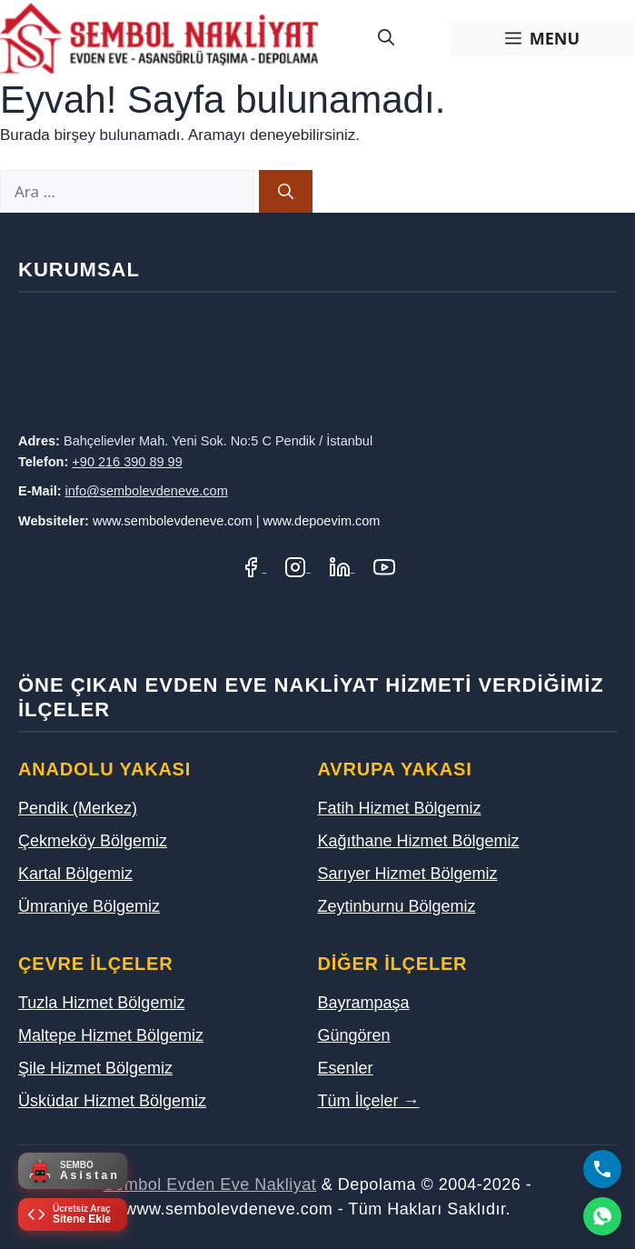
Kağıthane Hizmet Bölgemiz (419, 841)
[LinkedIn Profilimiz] (342, 566)
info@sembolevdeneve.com (146, 491)
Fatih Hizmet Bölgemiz (399, 808)
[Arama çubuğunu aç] (386, 38)
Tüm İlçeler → (369, 1101)
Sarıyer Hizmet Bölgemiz (408, 873)
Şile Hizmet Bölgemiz (95, 1068)
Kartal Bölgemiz (75, 873)
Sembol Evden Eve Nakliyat (210, 1184)
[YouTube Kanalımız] (384, 566)
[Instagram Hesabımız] (297, 566)
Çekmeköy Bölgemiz (92, 841)
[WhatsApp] (602, 1216)
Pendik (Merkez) (77, 808)
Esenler (345, 1068)
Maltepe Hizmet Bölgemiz (110, 1035)
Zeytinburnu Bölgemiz (397, 906)
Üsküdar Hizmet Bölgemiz (112, 1101)
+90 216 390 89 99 (127, 462)
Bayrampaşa (364, 1003)
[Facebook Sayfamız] (253, 566)
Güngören (354, 1035)
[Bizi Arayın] (602, 1169)
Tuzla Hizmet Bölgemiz (101, 1003)
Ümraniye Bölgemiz (89, 906)
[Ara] (286, 192)
